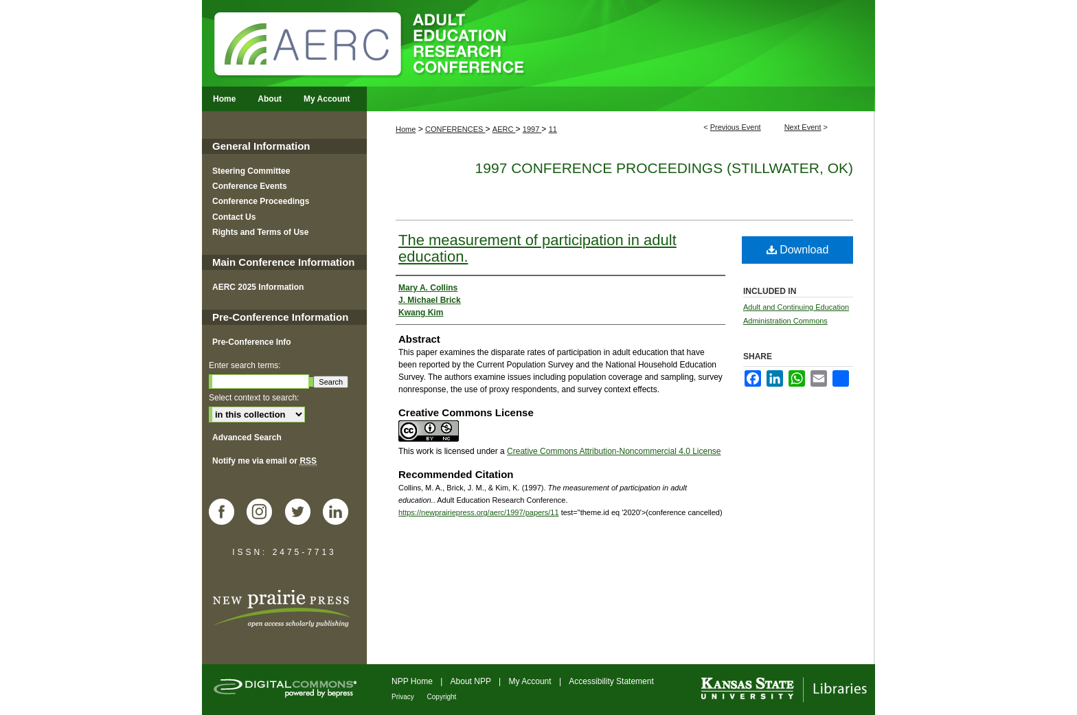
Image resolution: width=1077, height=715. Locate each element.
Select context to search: (254, 397)
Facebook (227, 513)
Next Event (802, 127)
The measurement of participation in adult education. (537, 248)
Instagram (264, 513)
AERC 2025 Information (258, 287)
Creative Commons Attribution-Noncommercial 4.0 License (614, 451)
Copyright (442, 697)
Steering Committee (251, 171)
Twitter (303, 513)
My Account (531, 681)
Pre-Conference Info (251, 342)
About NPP (472, 681)
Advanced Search (247, 437)
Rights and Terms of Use (260, 232)
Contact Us (234, 217)
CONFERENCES (455, 129)
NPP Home (413, 681)
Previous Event (735, 127)
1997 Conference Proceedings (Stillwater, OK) (664, 168)
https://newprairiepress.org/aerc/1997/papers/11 (478, 512)
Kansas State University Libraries (783, 689)
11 (553, 129)
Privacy (404, 697)
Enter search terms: (245, 365)
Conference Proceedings (260, 201)
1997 (532, 129)
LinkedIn (341, 513)
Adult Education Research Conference (538, 43)
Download (798, 250)
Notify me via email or (264, 461)
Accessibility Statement (611, 681)
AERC (504, 129)
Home (406, 129)
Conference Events (249, 186)
